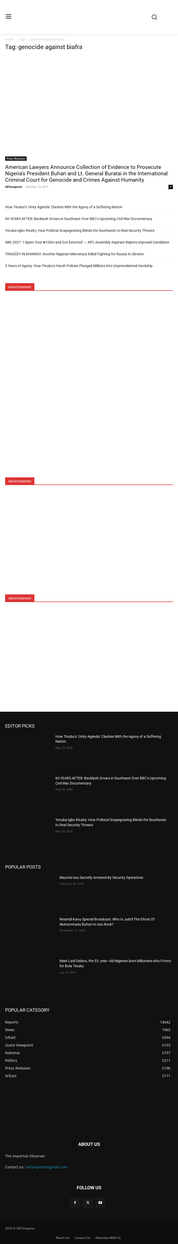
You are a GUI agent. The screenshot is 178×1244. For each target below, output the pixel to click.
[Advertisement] (43, 387)
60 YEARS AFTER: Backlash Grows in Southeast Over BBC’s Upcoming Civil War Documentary (78, 219)
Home (9, 39)
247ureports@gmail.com (46, 1167)
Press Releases (16, 158)
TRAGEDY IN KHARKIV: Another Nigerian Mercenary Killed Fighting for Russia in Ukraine (74, 254)
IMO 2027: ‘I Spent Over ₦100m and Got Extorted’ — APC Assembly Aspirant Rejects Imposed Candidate (87, 242)
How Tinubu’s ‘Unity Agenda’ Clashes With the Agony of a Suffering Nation (63, 207)
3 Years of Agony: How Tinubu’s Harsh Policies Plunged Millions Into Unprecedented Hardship (79, 266)
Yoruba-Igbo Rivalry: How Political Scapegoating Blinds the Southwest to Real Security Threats (79, 230)
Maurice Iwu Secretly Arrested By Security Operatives (101, 878)
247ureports (13, 187)
